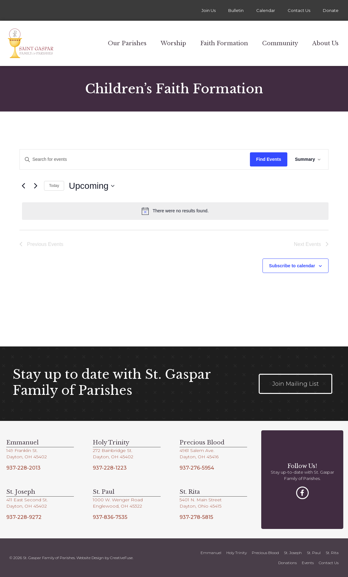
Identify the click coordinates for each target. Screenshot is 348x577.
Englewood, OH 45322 (117, 506)
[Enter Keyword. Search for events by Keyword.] (135, 159)
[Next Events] (35, 186)
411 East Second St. (27, 500)
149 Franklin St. (22, 450)
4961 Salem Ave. (197, 450)
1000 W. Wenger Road (118, 500)
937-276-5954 (197, 468)
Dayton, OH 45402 (26, 457)
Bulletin (236, 10)
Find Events (268, 159)
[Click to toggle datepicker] (91, 186)
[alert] (175, 211)
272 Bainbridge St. (112, 450)
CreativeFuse (121, 557)
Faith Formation (224, 43)
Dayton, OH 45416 (199, 457)
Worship (173, 43)
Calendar (265, 10)
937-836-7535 (110, 517)
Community (280, 43)
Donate (331, 10)
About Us (325, 43)
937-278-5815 (196, 517)
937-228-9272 (23, 517)
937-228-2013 (23, 468)
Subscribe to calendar (292, 265)
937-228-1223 (110, 468)
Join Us (209, 10)
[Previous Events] (23, 186)
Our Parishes (127, 43)
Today (54, 185)
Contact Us (299, 10)
